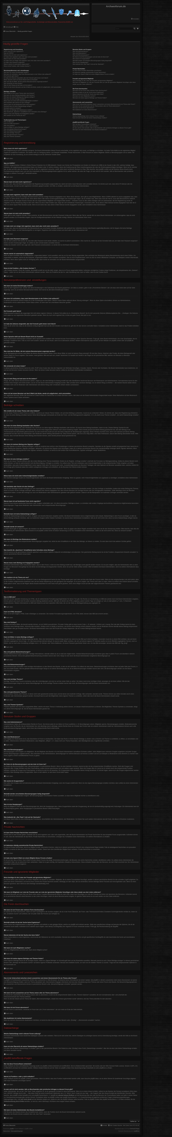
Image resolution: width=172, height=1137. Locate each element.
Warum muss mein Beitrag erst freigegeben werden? (19, 113)
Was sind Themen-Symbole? (12, 136)
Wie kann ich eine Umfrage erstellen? (15, 99)
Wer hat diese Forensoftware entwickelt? (84, 124)
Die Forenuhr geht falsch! (11, 76)
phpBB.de (130, 340)
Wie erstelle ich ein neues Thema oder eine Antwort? (19, 93)
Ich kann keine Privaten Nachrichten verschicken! (87, 70)
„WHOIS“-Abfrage (12, 1093)
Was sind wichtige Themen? (12, 132)
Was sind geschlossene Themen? (13, 134)
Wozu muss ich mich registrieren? (14, 51)
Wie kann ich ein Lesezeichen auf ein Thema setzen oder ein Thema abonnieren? (96, 106)
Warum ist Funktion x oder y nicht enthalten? (86, 126)
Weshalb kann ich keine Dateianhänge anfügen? (18, 106)
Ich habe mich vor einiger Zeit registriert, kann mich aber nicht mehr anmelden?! (27, 60)
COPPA (108, 197)
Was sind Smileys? (9, 125)
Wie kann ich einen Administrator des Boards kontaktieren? (90, 129)
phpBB (11, 1128)
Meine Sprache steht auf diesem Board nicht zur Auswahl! (21, 79)
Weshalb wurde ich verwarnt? (12, 108)
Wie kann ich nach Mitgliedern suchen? (84, 96)
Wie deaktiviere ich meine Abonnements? (85, 109)
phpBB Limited (116, 340)
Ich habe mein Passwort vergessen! (14, 62)
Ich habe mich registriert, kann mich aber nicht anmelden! (20, 57)
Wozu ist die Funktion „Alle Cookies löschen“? (17, 66)
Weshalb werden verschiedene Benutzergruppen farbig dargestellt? (92, 60)
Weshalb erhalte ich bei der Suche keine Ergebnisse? (88, 92)
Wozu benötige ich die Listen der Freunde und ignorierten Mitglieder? (93, 80)
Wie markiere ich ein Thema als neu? (14, 115)
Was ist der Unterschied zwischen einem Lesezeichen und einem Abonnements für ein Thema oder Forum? (104, 104)
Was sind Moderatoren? (79, 53)
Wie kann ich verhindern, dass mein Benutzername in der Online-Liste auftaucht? (27, 74)
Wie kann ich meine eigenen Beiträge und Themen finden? (90, 98)
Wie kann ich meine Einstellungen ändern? (16, 72)
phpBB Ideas (95, 1078)
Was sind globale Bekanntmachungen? (15, 129)
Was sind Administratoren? (80, 51)
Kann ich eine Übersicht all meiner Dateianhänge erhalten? (90, 118)
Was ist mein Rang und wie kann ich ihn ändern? (18, 85)
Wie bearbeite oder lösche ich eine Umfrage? (17, 102)
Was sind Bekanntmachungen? (13, 131)
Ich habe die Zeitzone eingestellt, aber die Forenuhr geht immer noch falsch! (26, 78)
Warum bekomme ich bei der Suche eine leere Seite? (88, 94)
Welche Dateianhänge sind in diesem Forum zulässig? (88, 116)
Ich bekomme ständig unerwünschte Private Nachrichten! (89, 72)
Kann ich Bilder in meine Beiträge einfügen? (16, 127)
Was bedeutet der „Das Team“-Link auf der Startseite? (88, 64)
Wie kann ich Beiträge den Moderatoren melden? (18, 110)
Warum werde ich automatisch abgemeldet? (16, 64)
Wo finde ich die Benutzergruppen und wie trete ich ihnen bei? (91, 57)
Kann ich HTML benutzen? (11, 123)
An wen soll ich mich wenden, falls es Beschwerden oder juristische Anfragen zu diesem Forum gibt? (102, 128)
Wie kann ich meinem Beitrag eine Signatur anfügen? (19, 97)
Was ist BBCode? (9, 121)
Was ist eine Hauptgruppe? (80, 62)
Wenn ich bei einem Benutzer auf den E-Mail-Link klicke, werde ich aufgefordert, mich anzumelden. (33, 87)
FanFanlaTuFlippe (134, 1128)
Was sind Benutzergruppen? (81, 55)
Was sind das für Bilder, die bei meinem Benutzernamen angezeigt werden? (26, 81)
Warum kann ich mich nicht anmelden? (15, 58)
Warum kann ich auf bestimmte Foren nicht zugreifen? (19, 104)
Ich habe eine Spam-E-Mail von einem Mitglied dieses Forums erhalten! (93, 74)
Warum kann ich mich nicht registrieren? (15, 55)
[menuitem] (135, 18)
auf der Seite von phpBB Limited (60, 1068)
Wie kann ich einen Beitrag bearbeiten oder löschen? (19, 95)
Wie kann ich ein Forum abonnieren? (83, 107)
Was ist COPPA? (9, 53)
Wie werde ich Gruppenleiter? (81, 58)
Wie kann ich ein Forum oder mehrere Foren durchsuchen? (90, 90)
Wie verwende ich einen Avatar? (13, 83)
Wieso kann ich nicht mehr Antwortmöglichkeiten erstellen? (21, 100)
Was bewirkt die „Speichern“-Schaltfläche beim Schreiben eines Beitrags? (25, 111)
